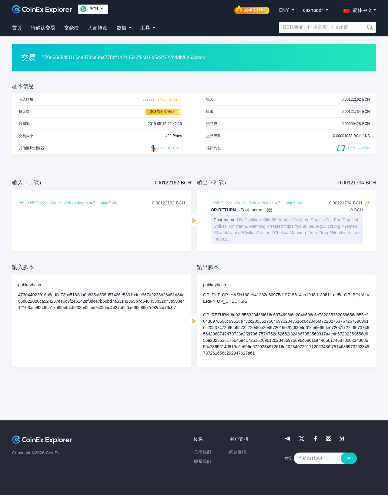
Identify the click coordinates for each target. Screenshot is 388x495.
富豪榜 (71, 27)
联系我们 (202, 461)
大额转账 (97, 27)
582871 (148, 99)
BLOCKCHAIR (166, 148)
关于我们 (202, 452)
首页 (17, 27)
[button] (356, 9)
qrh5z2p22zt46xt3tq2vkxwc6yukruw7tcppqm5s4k (71, 203)
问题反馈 (237, 452)
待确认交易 (43, 27)
